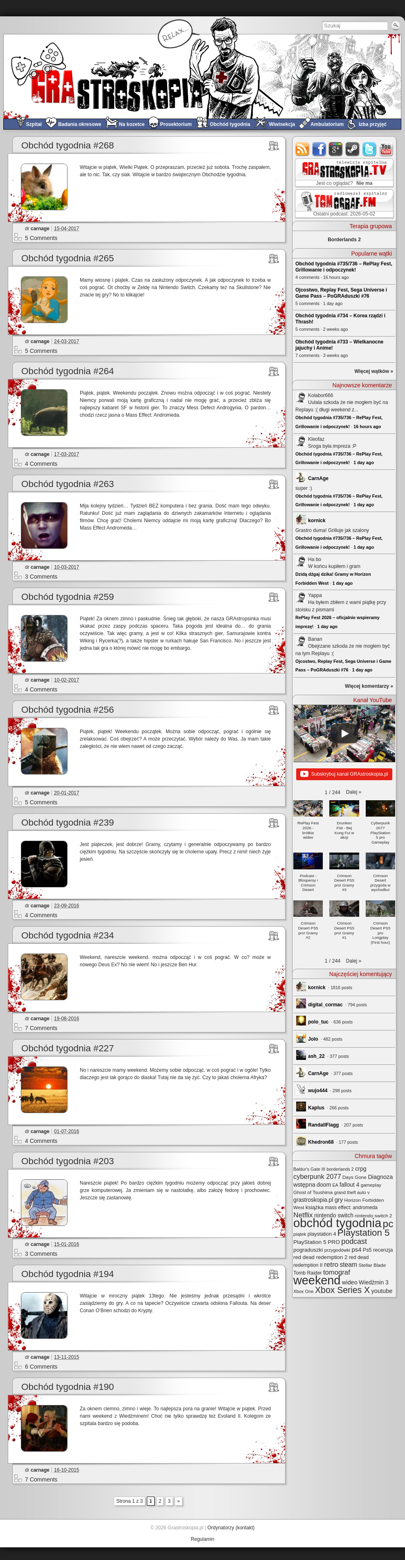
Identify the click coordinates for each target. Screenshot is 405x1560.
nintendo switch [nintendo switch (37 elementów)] (333, 1215)
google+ (336, 149)
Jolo (313, 1039)
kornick (317, 520)
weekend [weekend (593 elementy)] (316, 1280)
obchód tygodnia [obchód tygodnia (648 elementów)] (337, 1223)
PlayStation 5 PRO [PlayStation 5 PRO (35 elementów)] (316, 1242)
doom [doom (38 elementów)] (324, 1184)
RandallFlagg (323, 1125)
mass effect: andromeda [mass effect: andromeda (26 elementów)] (351, 1207)
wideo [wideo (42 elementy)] (350, 1282)
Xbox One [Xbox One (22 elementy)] (303, 1291)
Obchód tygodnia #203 (67, 1161)
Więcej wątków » (373, 371)
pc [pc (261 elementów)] (388, 1223)
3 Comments (41, 576)
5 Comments (41, 238)
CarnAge (318, 478)
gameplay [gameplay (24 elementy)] (371, 1184)
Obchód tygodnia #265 (67, 258)
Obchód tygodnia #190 (67, 1387)
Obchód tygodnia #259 (67, 597)
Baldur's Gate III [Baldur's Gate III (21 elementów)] (309, 1169)
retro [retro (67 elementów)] (331, 1264)
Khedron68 (321, 1142)
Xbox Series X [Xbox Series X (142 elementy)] (342, 1290)
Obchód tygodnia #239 (67, 822)
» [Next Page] (178, 1501)
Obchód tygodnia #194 (67, 1274)
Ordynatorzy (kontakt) (230, 1528)
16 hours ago (367, 426)
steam (352, 149)
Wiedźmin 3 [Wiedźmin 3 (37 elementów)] (374, 1282)
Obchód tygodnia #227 (67, 1048)
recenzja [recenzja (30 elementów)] (383, 1250)
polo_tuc (318, 1022)
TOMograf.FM (343, 203)
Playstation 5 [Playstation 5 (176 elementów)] (364, 1233)
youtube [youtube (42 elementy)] (382, 1291)
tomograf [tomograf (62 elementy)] (336, 1272)
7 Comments (41, 1028)
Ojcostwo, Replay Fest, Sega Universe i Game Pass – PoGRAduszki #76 (341, 293)
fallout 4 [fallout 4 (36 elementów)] (349, 1185)
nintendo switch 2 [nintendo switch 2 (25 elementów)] (373, 1215)
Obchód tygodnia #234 (67, 935)
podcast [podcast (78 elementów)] (354, 1241)
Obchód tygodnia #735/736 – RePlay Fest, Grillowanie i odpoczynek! (343, 267)
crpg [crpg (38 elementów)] (360, 1168)
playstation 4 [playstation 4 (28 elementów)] (322, 1234)
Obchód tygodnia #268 (67, 145)
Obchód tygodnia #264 (67, 371)
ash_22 (316, 1056)
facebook (319, 149)
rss (302, 149)
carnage (40, 228)
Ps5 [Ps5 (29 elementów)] (367, 1250)
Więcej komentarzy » (369, 686)
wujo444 (317, 1090)
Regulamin (202, 1539)
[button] (353, 792)
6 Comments (41, 1366)
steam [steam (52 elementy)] (348, 1264)
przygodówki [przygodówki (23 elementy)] (337, 1250)
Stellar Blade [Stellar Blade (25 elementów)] (372, 1265)
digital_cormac (325, 1005)
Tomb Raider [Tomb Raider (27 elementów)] (307, 1273)
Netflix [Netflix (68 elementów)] (303, 1215)
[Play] (344, 733)
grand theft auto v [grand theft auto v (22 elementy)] (352, 1192)
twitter (369, 149)
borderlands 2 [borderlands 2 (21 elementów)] (340, 1169)
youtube (386, 149)
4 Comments (41, 463)
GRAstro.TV (343, 173)
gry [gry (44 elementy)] (339, 1199)
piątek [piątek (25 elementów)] (299, 1234)
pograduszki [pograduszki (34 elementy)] (308, 1250)
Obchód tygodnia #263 (67, 484)
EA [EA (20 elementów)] (335, 1185)
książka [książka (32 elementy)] (315, 1207)
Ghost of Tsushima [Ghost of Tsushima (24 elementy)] (313, 1192)
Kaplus (316, 1108)
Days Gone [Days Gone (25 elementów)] (354, 1177)
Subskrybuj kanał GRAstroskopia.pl (344, 774)
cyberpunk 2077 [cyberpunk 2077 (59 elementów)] (317, 1176)
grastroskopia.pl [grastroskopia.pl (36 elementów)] (313, 1200)
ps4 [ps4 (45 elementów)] (356, 1249)
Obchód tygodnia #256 (67, 710)
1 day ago (363, 462)
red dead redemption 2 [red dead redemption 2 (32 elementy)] (320, 1257)
